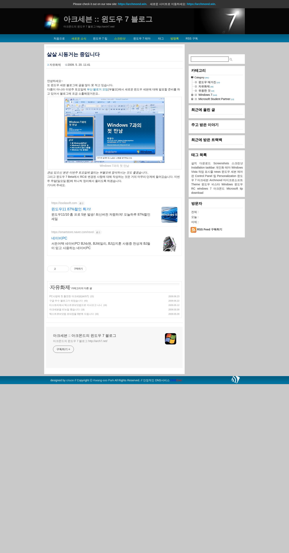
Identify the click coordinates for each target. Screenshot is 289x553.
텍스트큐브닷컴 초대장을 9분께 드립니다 (71, 370)
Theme (196, 304)
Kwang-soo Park (103, 436)
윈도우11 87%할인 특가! (71, 265)
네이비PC (59, 294)
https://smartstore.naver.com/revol (72, 288)
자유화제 (55, 64)
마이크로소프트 (233, 300)
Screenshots (222, 283)
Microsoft (233, 308)
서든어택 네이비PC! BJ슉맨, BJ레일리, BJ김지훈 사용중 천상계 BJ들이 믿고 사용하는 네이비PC (100, 302)
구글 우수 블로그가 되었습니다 (66, 356)
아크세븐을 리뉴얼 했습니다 (64, 365)
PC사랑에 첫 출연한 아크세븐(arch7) (69, 352)
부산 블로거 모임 (97, 89)
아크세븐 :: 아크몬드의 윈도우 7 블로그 (84, 392)
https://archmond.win (132, 4)
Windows (228, 304)
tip (241, 308)
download (197, 313)
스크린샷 (237, 283)
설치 (195, 283)
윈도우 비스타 (211, 304)
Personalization (227, 296)
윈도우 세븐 (229, 292)
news (218, 292)
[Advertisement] (114, 221)
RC (194, 308)
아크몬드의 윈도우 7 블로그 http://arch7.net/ (80, 397)
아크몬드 (220, 308)
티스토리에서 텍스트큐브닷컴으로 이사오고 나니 (75, 361)
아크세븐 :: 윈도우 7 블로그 (108, 19)
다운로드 (206, 283)
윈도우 (238, 304)
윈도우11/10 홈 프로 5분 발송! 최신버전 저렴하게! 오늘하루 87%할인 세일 (100, 273)
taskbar (211, 287)
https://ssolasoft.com (64, 259)
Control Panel (204, 296)
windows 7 (205, 308)
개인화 (220, 287)
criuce (70, 436)
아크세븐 (203, 300)
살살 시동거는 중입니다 (73, 54)
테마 (228, 287)
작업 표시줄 (206, 292)
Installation (198, 287)
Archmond (216, 300)
